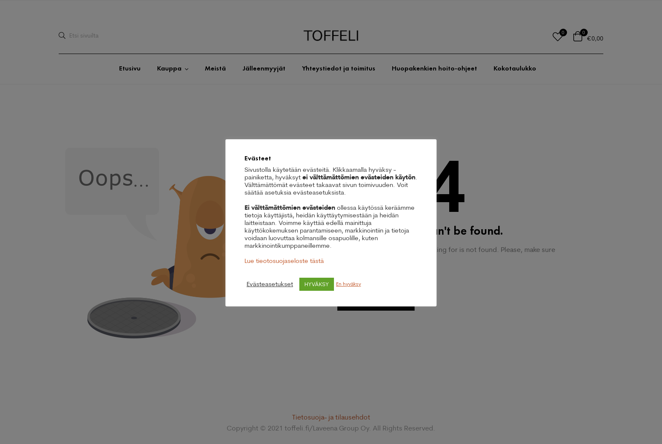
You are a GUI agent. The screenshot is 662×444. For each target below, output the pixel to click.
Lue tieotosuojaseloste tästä (284, 261)
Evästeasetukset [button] (270, 284)
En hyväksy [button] (348, 284)
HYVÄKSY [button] (316, 284)
